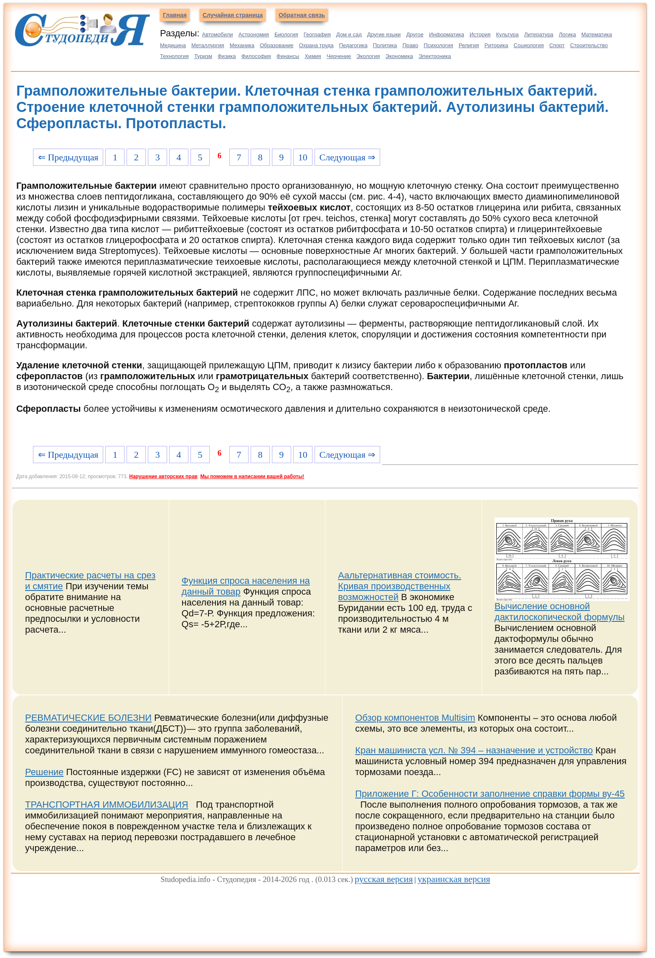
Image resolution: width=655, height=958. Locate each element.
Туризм (203, 56)
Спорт (557, 45)
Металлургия (207, 45)
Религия (469, 45)
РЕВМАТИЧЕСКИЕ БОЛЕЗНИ (88, 717)
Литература (538, 34)
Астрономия (254, 34)
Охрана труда (316, 45)
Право (410, 45)
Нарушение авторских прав (163, 476)
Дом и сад (349, 34)
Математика (596, 34)
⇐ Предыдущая (68, 157)
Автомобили (217, 34)
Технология (174, 56)
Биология (286, 34)
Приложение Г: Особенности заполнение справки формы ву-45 (490, 793)
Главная (175, 15)
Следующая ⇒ (348, 157)
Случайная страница (233, 15)
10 (302, 157)
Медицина (173, 45)
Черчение (339, 56)
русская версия (384, 879)
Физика (227, 56)
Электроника (435, 56)
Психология (438, 45)
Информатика (446, 34)
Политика (385, 45)
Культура (507, 34)
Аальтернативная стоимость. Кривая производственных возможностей (399, 586)
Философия (256, 56)
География (317, 34)
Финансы (288, 56)
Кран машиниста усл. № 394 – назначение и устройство (474, 750)
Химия (313, 56)
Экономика (399, 56)
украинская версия (454, 879)
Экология (368, 56)
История (480, 34)
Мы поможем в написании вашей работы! (252, 476)
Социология (529, 45)
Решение (44, 772)
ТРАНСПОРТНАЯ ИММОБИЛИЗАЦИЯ (106, 804)
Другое (414, 34)
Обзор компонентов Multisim (415, 717)
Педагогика (353, 45)
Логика (567, 34)
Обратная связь (302, 15)
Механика (242, 45)
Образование (277, 45)
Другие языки (384, 34)
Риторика (496, 45)
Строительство (589, 45)
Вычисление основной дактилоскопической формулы (560, 611)
